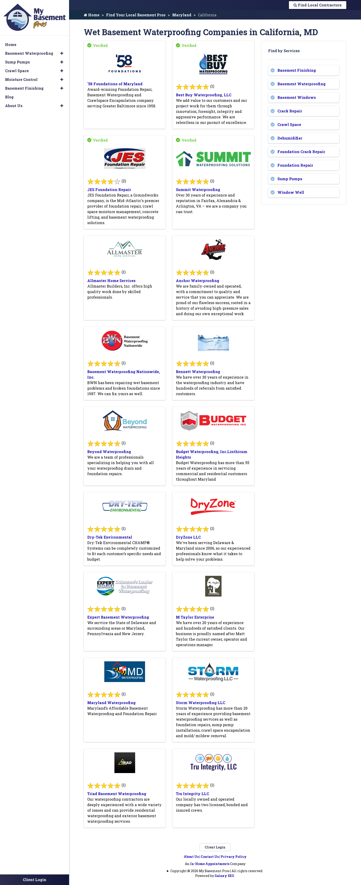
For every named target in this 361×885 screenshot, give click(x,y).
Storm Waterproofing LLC (200, 702)
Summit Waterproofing (198, 189)
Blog (9, 96)
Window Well (290, 192)
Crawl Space (289, 124)
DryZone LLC (188, 537)
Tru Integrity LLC (192, 793)
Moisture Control (21, 79)
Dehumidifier (289, 138)
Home (91, 14)
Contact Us (210, 856)
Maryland (181, 14)
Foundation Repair (295, 165)
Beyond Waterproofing (109, 451)
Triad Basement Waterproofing (116, 793)
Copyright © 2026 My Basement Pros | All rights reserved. (216, 871)
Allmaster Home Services (111, 280)
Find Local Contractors (318, 5)
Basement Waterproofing (301, 83)
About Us (191, 856)
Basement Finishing (296, 70)
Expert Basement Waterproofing (118, 617)
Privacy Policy (234, 856)
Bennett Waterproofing (198, 371)
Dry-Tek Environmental (109, 537)
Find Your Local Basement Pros (136, 14)
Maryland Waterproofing (111, 702)
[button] (62, 53)
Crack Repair (289, 110)
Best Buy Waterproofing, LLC (203, 94)
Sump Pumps (289, 178)
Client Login (215, 847)
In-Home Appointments (209, 864)
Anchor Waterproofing (197, 280)
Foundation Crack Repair (301, 151)
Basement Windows (296, 97)
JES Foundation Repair (109, 189)
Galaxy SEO (224, 876)
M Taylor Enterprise (195, 617)
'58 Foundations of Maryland (115, 83)
